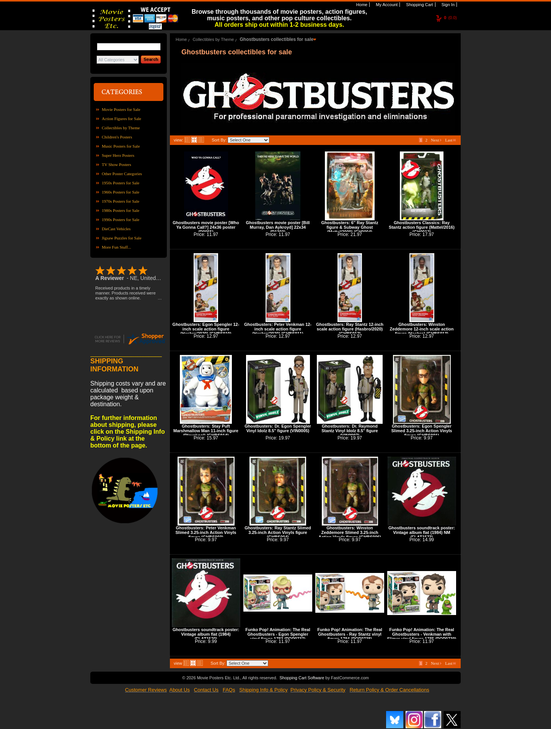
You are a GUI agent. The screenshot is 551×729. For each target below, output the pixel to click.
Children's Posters (117, 137)
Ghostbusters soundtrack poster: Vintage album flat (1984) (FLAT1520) (206, 634)
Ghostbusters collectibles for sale (276, 39)
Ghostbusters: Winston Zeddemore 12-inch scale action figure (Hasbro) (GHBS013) (422, 329)
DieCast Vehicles (116, 228)
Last (450, 140)
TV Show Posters (116, 164)
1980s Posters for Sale (120, 210)
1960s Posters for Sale (120, 192)
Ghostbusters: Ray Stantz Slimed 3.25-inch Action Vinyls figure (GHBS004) (278, 532)
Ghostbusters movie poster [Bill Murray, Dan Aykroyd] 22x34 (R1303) (278, 227)
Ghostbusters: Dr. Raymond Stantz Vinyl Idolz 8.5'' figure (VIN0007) (349, 431)
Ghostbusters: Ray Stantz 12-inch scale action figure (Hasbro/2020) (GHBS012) (349, 329)
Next (436, 140)
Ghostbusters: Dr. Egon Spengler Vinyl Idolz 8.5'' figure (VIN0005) (278, 428)
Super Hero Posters (118, 155)
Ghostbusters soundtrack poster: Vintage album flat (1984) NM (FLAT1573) (421, 532)
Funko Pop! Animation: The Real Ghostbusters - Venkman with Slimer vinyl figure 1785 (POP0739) (421, 634)
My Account (386, 4)
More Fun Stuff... (116, 247)
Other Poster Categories (122, 173)
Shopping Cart (419, 4)
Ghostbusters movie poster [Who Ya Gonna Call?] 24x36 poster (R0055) (206, 227)
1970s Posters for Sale (120, 201)
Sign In (447, 4)
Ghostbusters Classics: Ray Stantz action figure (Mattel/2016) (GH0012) (422, 227)
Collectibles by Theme (121, 127)
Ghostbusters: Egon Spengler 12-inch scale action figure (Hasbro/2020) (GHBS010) (206, 329)
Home (361, 4)
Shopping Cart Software (301, 677)
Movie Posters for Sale (121, 109)
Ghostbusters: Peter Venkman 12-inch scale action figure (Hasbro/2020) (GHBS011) (277, 329)
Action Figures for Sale (121, 118)
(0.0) (450, 17)
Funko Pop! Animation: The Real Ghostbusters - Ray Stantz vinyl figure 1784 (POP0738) (349, 634)
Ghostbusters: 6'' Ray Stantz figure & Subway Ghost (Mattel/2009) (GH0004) (349, 227)
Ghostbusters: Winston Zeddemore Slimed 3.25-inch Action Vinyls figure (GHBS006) (349, 532)
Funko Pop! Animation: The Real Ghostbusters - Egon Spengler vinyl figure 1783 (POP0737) (277, 634)
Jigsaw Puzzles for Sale (122, 238)
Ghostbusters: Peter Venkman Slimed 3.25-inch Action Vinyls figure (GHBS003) (206, 532)
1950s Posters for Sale (120, 183)
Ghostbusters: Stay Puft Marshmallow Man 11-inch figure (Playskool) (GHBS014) (205, 431)
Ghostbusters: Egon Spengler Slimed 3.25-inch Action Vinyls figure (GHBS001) (421, 431)
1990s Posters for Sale (120, 219)
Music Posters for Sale (121, 146)
